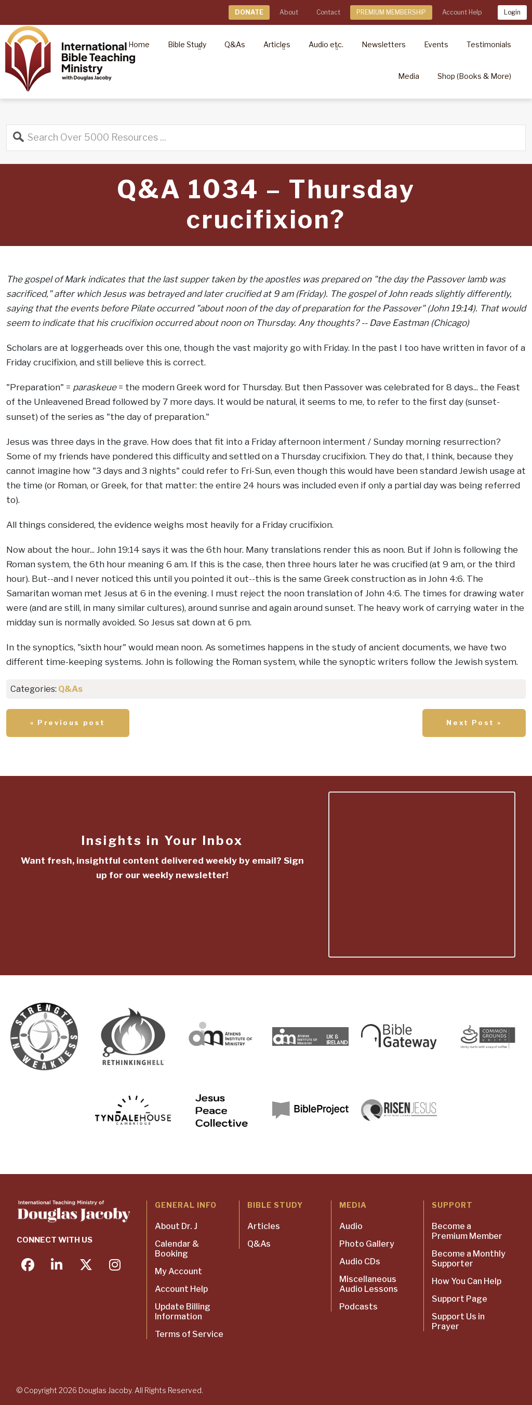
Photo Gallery (366, 1244)
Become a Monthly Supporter (469, 1258)
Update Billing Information (182, 1311)
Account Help (462, 12)
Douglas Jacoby (104, 1390)
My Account (178, 1271)
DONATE (249, 12)
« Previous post (67, 722)
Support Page (459, 1299)
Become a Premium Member (467, 1231)
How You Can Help (466, 1281)
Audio (351, 1226)
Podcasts (358, 1307)
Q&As (70, 689)
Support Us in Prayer (458, 1321)
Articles (263, 1226)
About (289, 12)
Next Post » (474, 722)
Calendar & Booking (177, 1249)
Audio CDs (359, 1261)
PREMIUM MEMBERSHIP (391, 12)
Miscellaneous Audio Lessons (368, 1284)
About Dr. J (176, 1226)
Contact (328, 12)
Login (512, 12)
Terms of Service (189, 1334)
